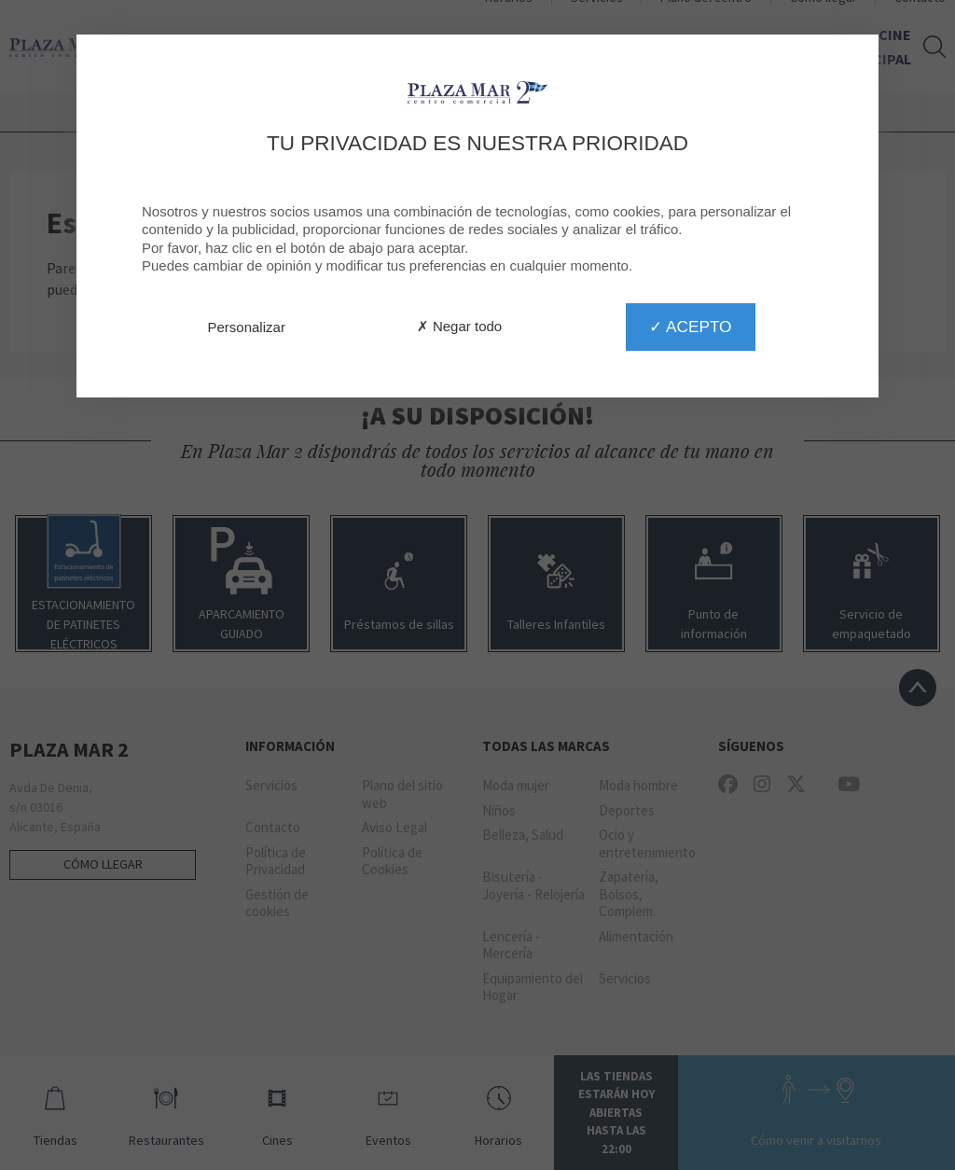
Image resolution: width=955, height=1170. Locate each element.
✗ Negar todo (459, 326)
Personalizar (246, 327)
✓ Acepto (690, 326)
